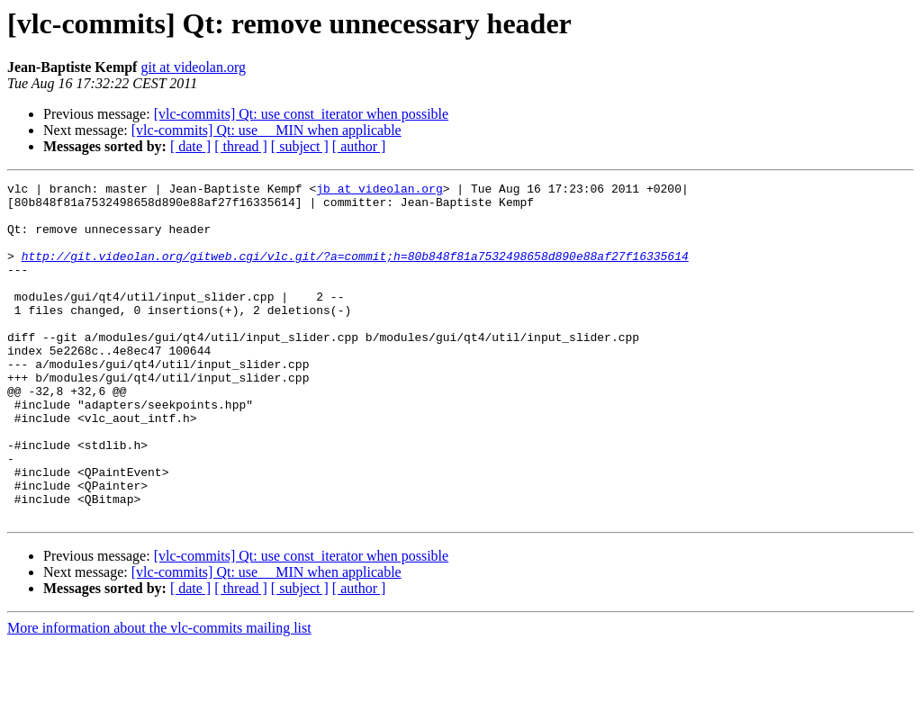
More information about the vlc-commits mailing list (159, 695)
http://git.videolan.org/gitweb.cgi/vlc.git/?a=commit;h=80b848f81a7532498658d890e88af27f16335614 (355, 272)
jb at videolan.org (379, 191)
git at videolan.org (193, 67)
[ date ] (190, 146)
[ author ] (359, 146)
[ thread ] (240, 146)
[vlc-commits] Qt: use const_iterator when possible (301, 114)
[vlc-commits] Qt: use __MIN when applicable (266, 130)
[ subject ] (300, 146)
